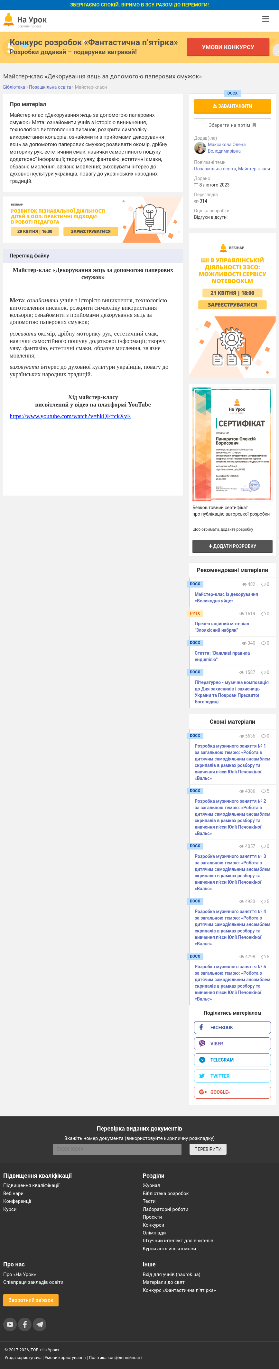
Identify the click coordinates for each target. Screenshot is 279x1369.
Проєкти (152, 1217)
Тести (149, 1201)
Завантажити (232, 106)
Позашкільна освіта (215, 168)
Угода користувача (23, 1357)
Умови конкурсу (228, 47)
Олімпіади (154, 1233)
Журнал (151, 1185)
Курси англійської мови (169, 1249)
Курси (9, 1209)
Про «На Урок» (19, 1274)
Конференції (17, 1201)
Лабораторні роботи (166, 1209)
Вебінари (13, 1193)
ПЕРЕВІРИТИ (207, 1149)
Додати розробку (232, 546)
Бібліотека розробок (166, 1193)
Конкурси (153, 1225)
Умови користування (65, 1357)
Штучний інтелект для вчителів (178, 1240)
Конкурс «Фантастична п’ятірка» (179, 1290)
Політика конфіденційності (115, 1357)
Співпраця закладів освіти (33, 1282)
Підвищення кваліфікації (31, 1185)
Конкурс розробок (94, 42)
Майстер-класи (254, 168)
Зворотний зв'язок (30, 1300)
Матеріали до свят (164, 1282)
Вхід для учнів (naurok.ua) (171, 1274)
